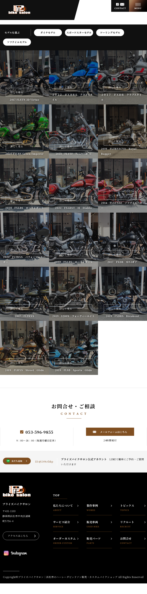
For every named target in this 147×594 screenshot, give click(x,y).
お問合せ (126, 540)
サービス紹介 (61, 524)
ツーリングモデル (110, 32)
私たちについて (63, 507)
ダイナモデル (48, 32)
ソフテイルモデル (17, 42)
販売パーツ (94, 540)
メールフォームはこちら (113, 432)
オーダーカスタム (64, 540)
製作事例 (92, 507)
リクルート (127, 524)
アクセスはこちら (18, 535)
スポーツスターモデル (79, 32)
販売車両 (93, 524)
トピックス (127, 507)
